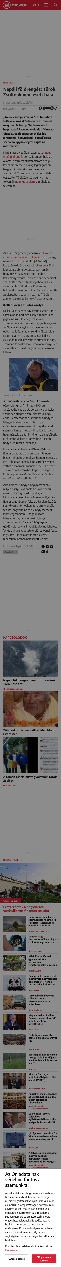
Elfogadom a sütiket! (44, 1259)
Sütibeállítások (17, 1258)
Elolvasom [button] (11, 1250)
